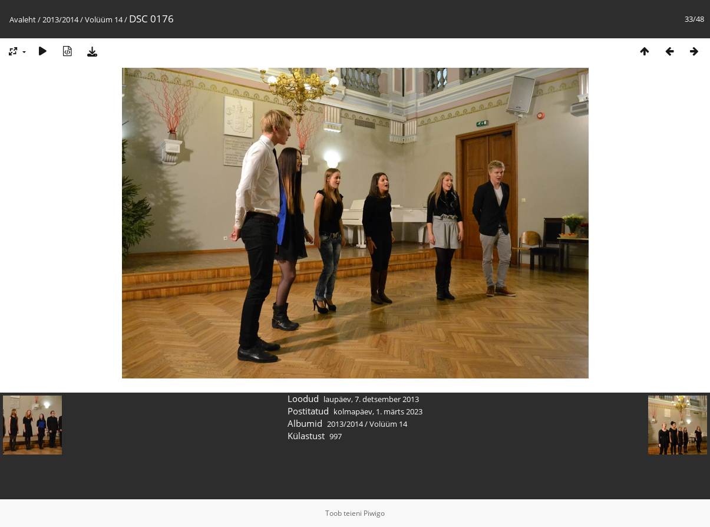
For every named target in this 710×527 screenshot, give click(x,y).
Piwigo (374, 513)
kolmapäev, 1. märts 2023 (377, 411)
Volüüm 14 (104, 19)
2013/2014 (60, 19)
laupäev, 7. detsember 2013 (371, 399)
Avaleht (22, 19)
